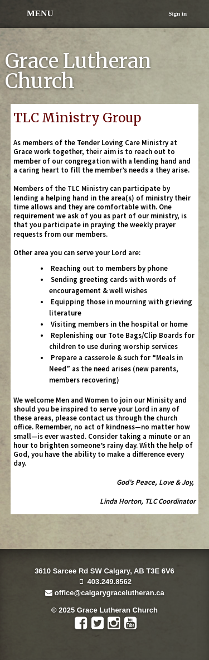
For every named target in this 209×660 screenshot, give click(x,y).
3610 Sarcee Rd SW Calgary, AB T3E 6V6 (104, 571)
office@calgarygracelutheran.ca (104, 593)
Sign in (177, 13)
